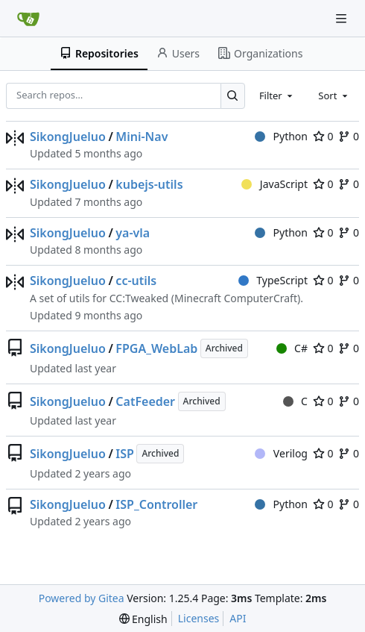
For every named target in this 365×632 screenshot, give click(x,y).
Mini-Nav (141, 136)
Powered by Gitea (81, 598)
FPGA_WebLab (156, 348)
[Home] (28, 18)
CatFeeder (145, 401)
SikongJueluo (68, 136)
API (237, 618)
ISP (124, 453)
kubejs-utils (148, 184)
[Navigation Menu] (343, 18)
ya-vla (132, 232)
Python (281, 136)
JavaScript (274, 184)
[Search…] (232, 96)
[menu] (143, 619)
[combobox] (277, 95)
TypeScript (273, 280)
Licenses (199, 618)
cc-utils (135, 280)
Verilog (281, 453)
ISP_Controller (156, 504)
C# (292, 348)
